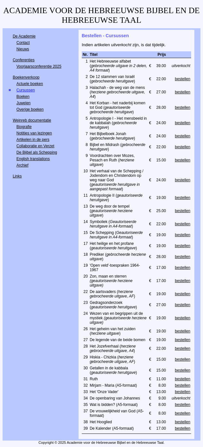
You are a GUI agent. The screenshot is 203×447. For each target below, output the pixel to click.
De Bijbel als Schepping (36, 152)
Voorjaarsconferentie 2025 (38, 66)
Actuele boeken (29, 84)
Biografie (23, 127)
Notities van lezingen (34, 133)
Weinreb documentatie (32, 120)
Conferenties (24, 60)
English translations (33, 159)
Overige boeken (30, 109)
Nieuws (22, 49)
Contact (23, 42)
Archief (22, 165)
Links (17, 176)
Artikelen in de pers (32, 139)
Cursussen (25, 90)
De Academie (24, 36)
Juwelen (23, 103)
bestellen (182, 79)
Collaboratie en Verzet (35, 146)
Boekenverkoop (26, 77)
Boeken (23, 96)
